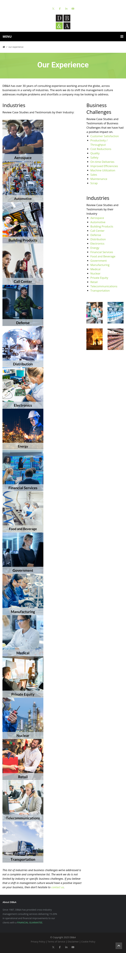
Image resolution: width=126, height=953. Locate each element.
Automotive (97, 222)
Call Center (97, 231)
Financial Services (101, 252)
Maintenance (98, 179)
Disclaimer (73, 941)
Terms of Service (56, 941)
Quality (94, 153)
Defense (95, 235)
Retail (94, 282)
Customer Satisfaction (104, 136)
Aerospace (97, 218)
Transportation (100, 290)
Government (98, 260)
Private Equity (99, 278)
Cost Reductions (100, 149)
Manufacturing (99, 265)
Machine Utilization (103, 170)
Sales (93, 174)
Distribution (98, 239)
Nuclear (95, 273)
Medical (95, 269)
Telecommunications (103, 286)
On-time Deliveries (102, 162)
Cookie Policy (88, 941)
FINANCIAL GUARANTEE (29, 922)
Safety (94, 157)
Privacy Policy (38, 941)
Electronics (97, 243)
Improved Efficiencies (104, 166)
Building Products (101, 226)
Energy (94, 248)
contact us (57, 887)
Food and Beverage (102, 256)
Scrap (94, 183)
